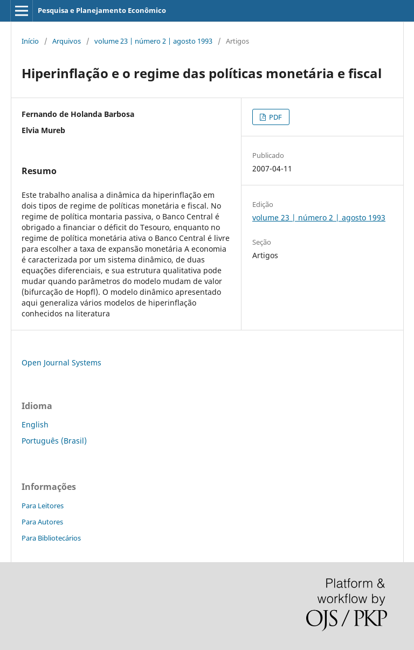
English (35, 424)
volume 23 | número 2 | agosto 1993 (153, 41)
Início (30, 41)
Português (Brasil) (54, 440)
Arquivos (66, 41)
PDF (274, 117)
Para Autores (42, 522)
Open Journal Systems (61, 362)
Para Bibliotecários (51, 538)
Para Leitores (43, 505)
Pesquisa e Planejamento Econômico (102, 10)
